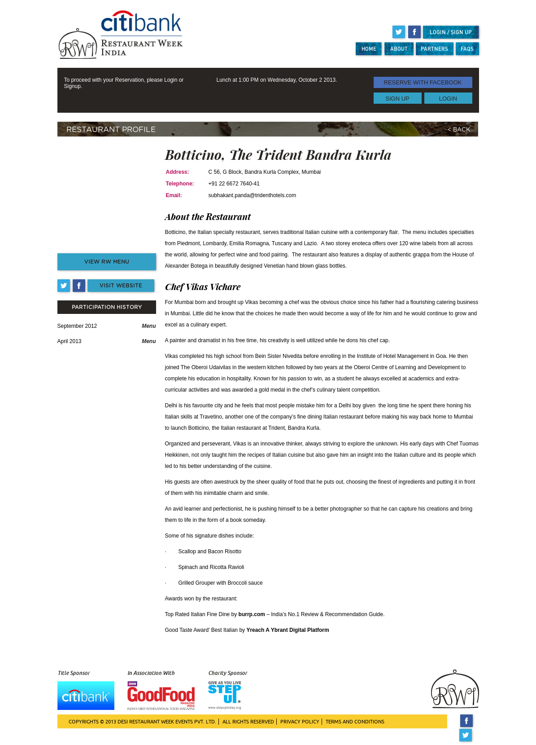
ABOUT (399, 48)
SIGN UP (397, 98)
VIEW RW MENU (106, 261)
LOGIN (448, 98)
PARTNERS (434, 48)
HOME (369, 48)
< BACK (459, 130)
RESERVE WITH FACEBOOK (423, 82)
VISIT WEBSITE (121, 285)
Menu (149, 326)
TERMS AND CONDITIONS (355, 722)
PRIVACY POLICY (299, 722)
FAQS (467, 48)
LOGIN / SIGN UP (451, 32)
